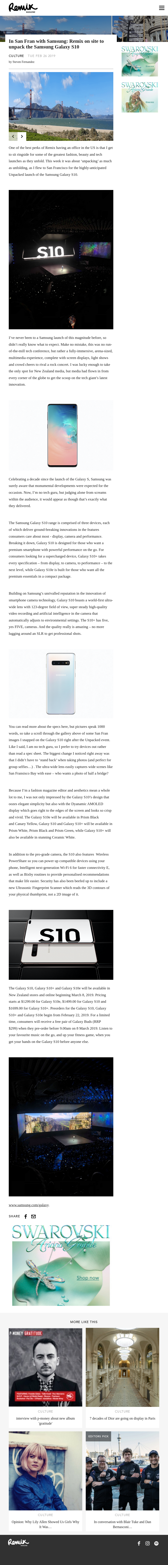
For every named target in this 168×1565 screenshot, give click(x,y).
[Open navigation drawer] (162, 8)
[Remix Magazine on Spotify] (156, 1543)
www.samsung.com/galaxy (29, 1205)
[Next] (22, 136)
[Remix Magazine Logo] (23, 8)
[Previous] (13, 136)
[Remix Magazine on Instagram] (147, 1543)
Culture (16, 56)
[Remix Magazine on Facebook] (139, 1543)
